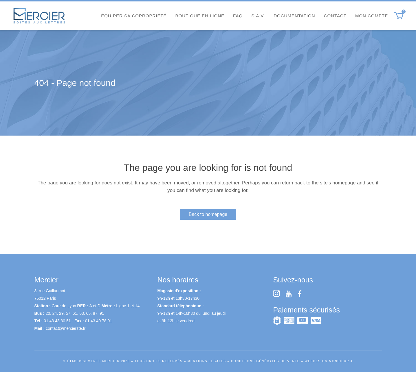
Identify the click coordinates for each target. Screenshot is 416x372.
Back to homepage (208, 214)
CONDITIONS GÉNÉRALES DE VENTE (265, 361)
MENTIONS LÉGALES (207, 361)
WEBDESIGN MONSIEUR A (329, 361)
